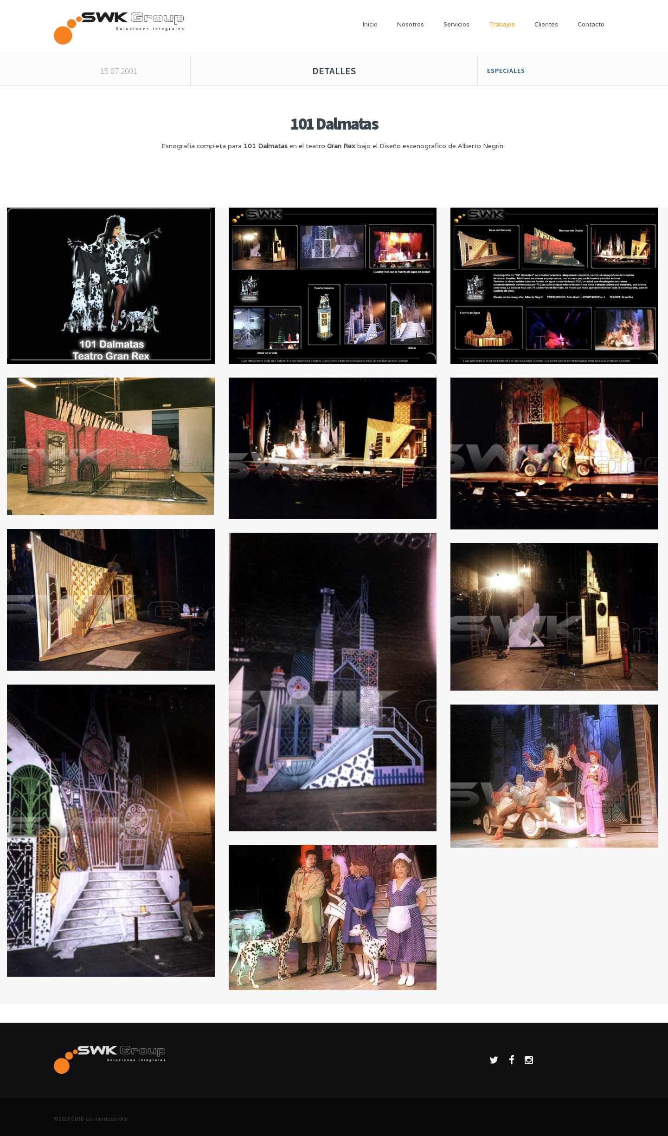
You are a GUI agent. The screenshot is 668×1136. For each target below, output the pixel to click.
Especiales (506, 70)
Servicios (456, 24)
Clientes (546, 24)
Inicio (370, 24)
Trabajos (502, 24)
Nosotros (410, 24)
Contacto (591, 24)
